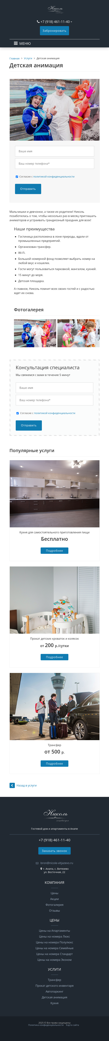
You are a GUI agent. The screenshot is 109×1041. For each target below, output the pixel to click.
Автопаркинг (54, 991)
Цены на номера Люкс (54, 936)
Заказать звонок (54, 851)
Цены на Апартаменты (54, 930)
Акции (54, 899)
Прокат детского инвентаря (55, 985)
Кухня (54, 1003)
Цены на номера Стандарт (54, 954)
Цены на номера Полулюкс (54, 942)
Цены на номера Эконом (54, 959)
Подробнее (54, 551)
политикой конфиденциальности (53, 176)
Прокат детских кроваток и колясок (54, 639)
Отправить (28, 188)
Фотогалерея (54, 904)
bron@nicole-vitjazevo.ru (56, 863)
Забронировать (54, 31)
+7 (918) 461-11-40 (55, 21)
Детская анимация (54, 997)
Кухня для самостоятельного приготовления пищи (54, 532)
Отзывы (54, 910)
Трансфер (54, 745)
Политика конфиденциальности (46, 1025)
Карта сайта (72, 1025)
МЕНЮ (25, 43)
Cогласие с (47, 176)
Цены (54, 893)
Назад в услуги (23, 785)
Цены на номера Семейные (54, 948)
